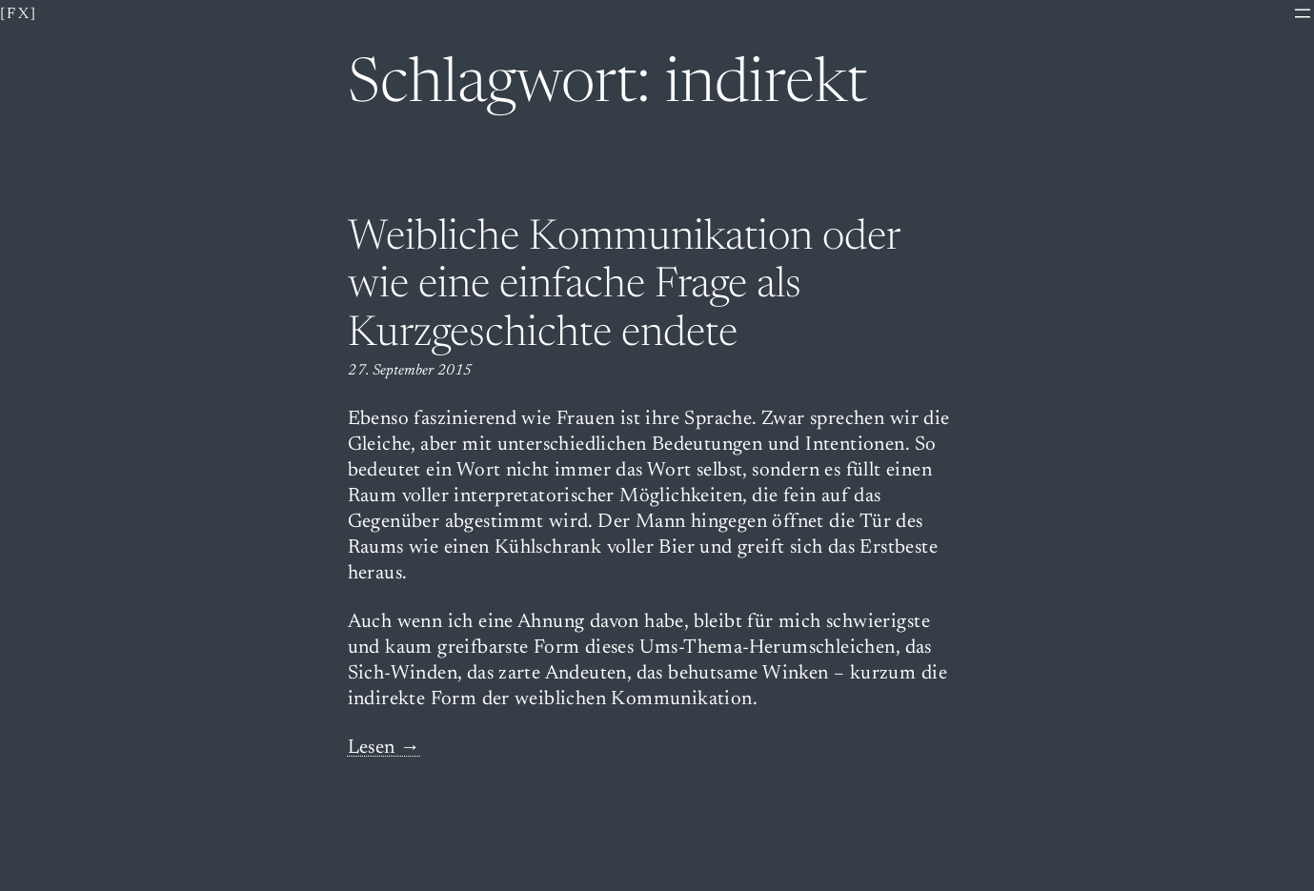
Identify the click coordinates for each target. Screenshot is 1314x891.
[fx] (19, 14)
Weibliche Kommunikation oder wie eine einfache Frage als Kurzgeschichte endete (624, 287)
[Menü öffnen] (1302, 13)
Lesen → (384, 749)
